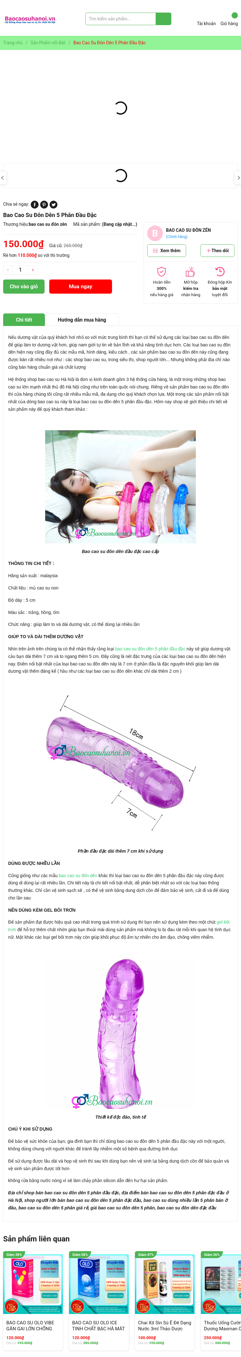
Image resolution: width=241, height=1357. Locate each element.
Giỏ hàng (229, 19)
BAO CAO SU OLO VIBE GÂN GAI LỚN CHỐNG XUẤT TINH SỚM (30, 1329)
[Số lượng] (20, 270)
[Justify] (163, 19)
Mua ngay (80, 286)
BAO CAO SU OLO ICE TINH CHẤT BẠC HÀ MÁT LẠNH (98, 1329)
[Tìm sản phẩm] (128, 19)
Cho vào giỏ (24, 286)
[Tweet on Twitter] (53, 206)
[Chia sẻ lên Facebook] (35, 206)
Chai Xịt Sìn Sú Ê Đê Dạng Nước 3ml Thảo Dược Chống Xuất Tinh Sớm (164, 1329)
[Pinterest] (44, 206)
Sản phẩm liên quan (36, 1239)
